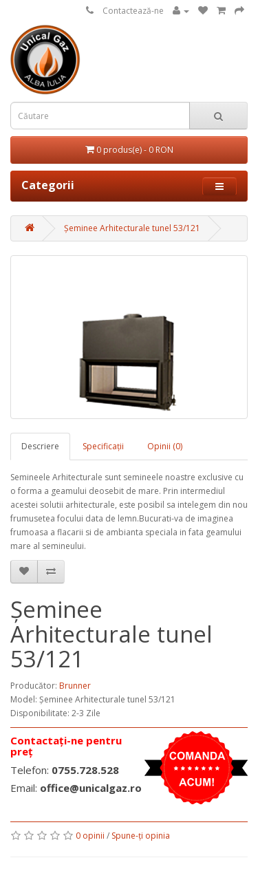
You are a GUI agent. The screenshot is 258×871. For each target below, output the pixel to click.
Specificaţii (103, 446)
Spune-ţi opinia (140, 835)
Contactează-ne (133, 11)
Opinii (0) (164, 446)
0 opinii (90, 835)
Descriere (40, 446)
